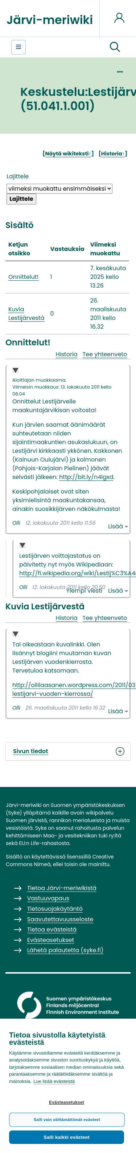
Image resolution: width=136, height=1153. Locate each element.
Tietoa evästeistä (52, 929)
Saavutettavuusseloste (60, 919)
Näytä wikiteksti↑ (68, 153)
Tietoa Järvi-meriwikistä (61, 888)
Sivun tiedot (68, 751)
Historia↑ (113, 153)
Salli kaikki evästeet (66, 1137)
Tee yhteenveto (105, 354)
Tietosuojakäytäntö (55, 909)
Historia (66, 354)
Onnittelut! (23, 277)
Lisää (115, 526)
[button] (115, 47)
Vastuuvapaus (48, 898)
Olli (16, 523)
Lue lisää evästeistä (54, 1081)
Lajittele (18, 176)
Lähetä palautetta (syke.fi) (65, 950)
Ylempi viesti (84, 590)
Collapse (15, 371)
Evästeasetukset (66, 1102)
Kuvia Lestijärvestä (26, 313)
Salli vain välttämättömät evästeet (67, 1119)
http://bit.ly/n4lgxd (86, 477)
